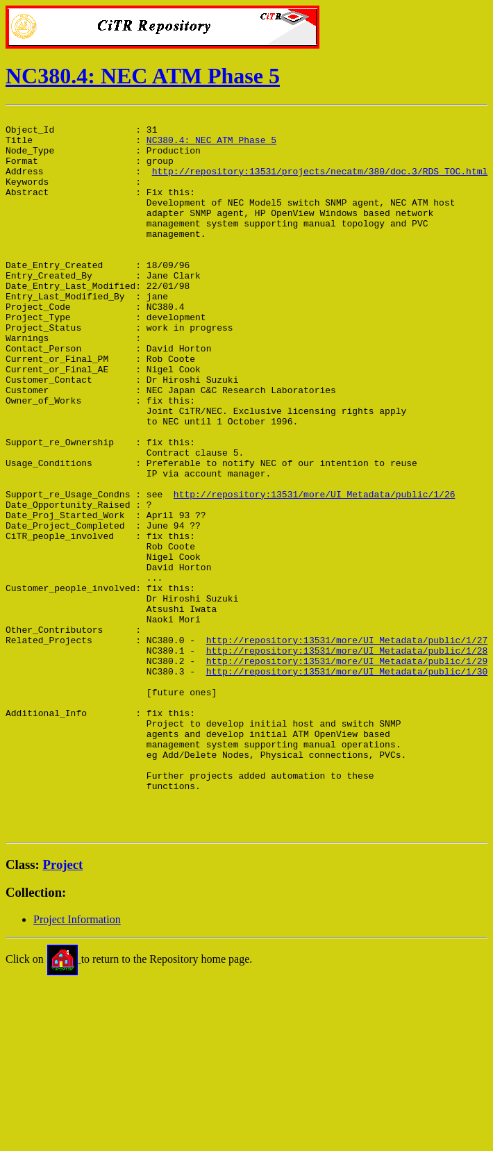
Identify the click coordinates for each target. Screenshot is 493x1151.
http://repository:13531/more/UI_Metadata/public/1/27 (347, 746)
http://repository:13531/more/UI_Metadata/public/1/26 (315, 571)
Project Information (77, 1063)
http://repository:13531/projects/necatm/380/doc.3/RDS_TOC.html (320, 183)
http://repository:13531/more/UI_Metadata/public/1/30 (347, 783)
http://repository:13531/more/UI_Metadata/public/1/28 (347, 758)
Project (63, 1008)
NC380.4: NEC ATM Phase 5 (143, 75)
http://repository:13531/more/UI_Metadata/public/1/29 (347, 771)
